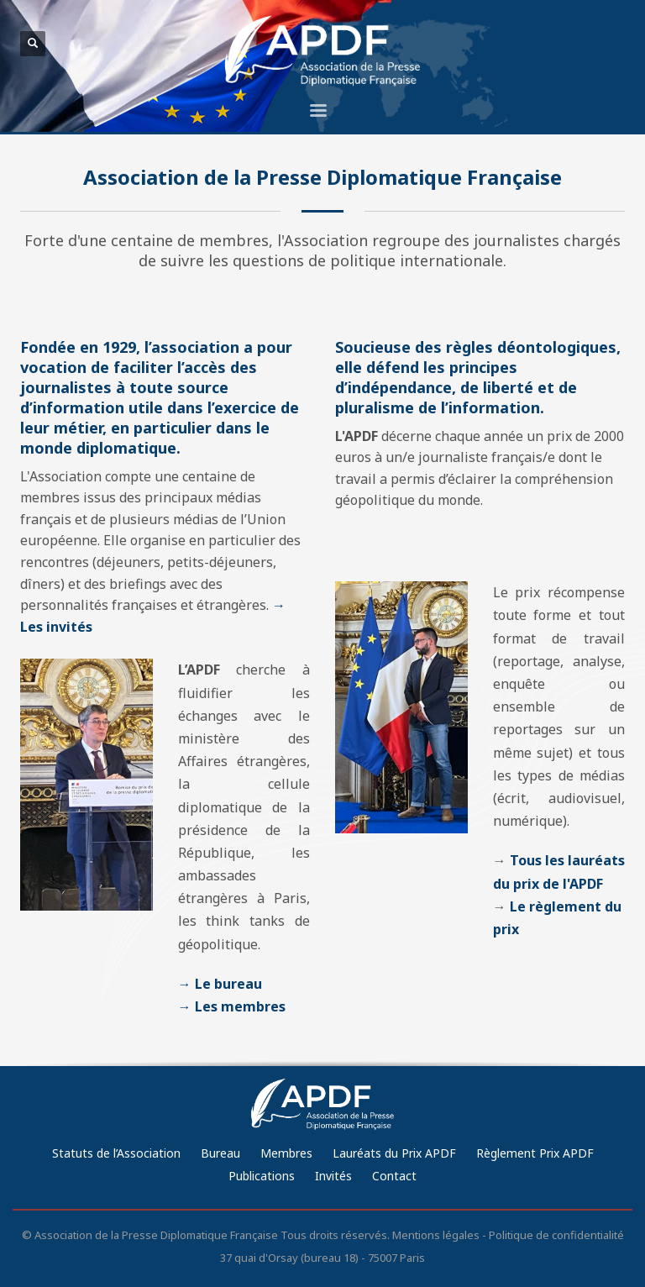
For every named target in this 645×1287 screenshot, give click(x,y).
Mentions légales (436, 1234)
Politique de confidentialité (556, 1234)
